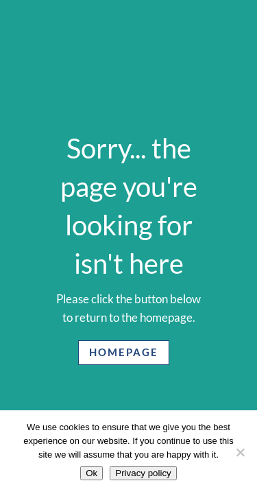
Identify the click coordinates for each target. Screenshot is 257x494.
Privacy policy (143, 473)
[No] (240, 452)
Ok (91, 473)
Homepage (123, 352)
